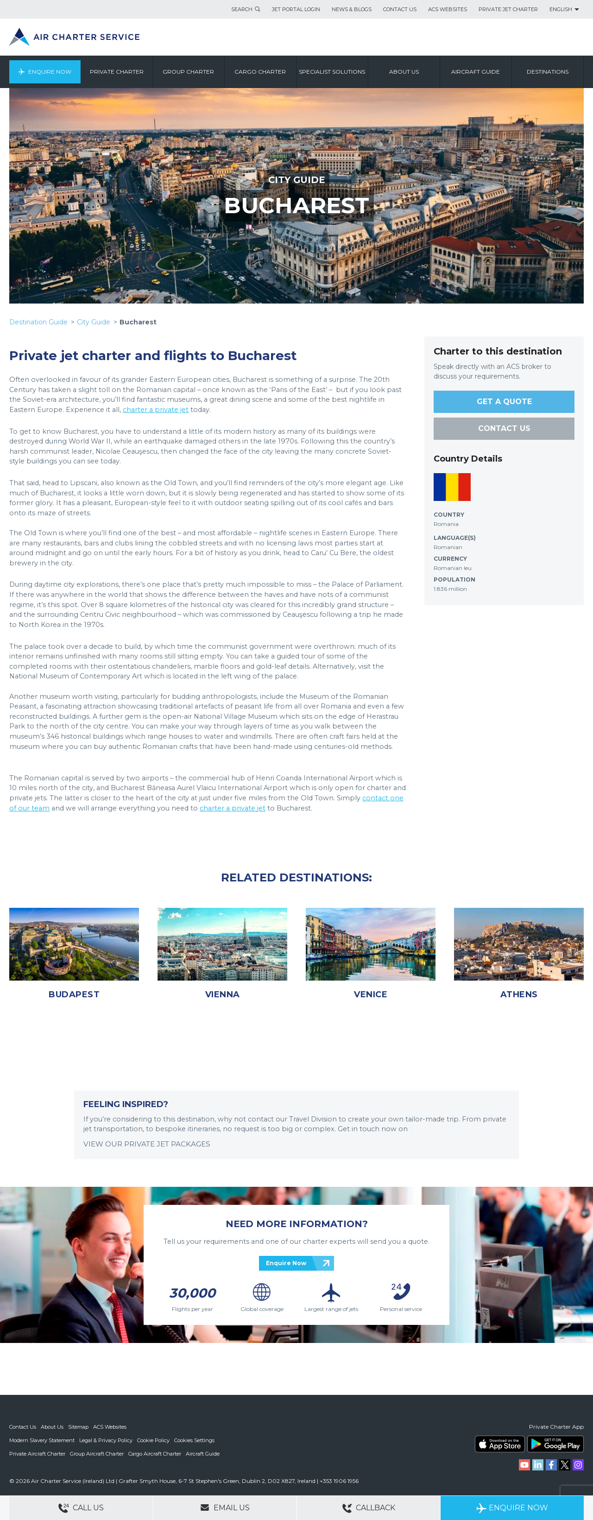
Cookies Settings (194, 1440)
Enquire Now (49, 71)
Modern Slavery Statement (42, 1440)
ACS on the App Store (500, 1444)
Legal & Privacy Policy (105, 1440)
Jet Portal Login (296, 9)
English (560, 9)
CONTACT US (504, 428)
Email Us (225, 1507)
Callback (368, 1508)
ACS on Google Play (555, 1444)
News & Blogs (352, 9)
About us (404, 71)
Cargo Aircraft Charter (154, 1453)
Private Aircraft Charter (37, 1453)
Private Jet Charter (508, 9)
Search (241, 9)
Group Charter (188, 71)
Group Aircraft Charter (97, 1453)
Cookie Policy (153, 1440)
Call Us (81, 1508)
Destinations (547, 71)
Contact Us (399, 9)
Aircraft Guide (476, 71)
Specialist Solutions (332, 71)
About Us (52, 1427)
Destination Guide (38, 322)
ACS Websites (447, 9)
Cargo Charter (260, 71)
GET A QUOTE (504, 401)
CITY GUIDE (296, 179)
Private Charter (117, 71)
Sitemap (78, 1427)
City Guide (93, 322)
